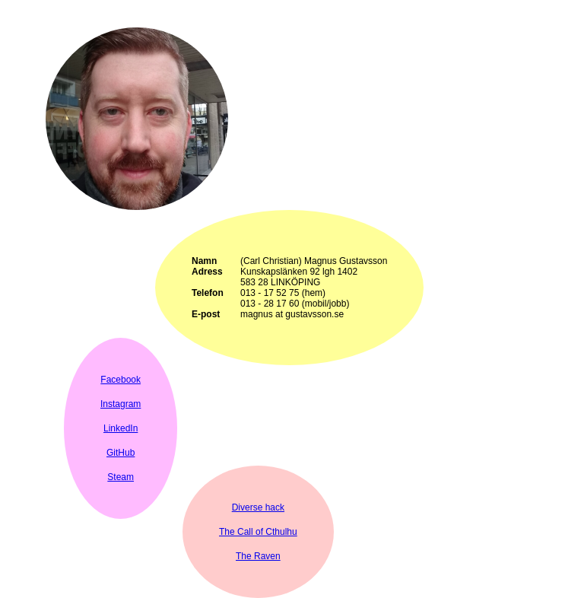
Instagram (120, 404)
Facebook (120, 379)
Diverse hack (258, 507)
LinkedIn (120, 428)
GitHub (120, 452)
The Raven (258, 556)
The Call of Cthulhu (258, 531)
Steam (120, 477)
